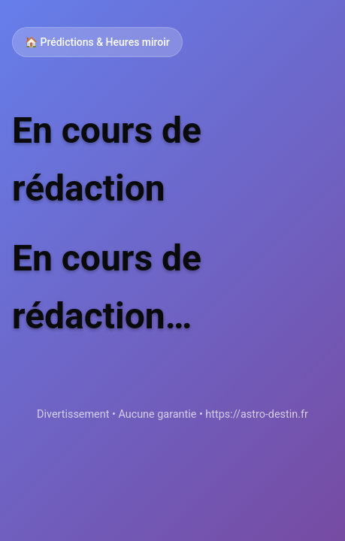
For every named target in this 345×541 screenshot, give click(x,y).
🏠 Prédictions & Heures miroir (97, 42)
